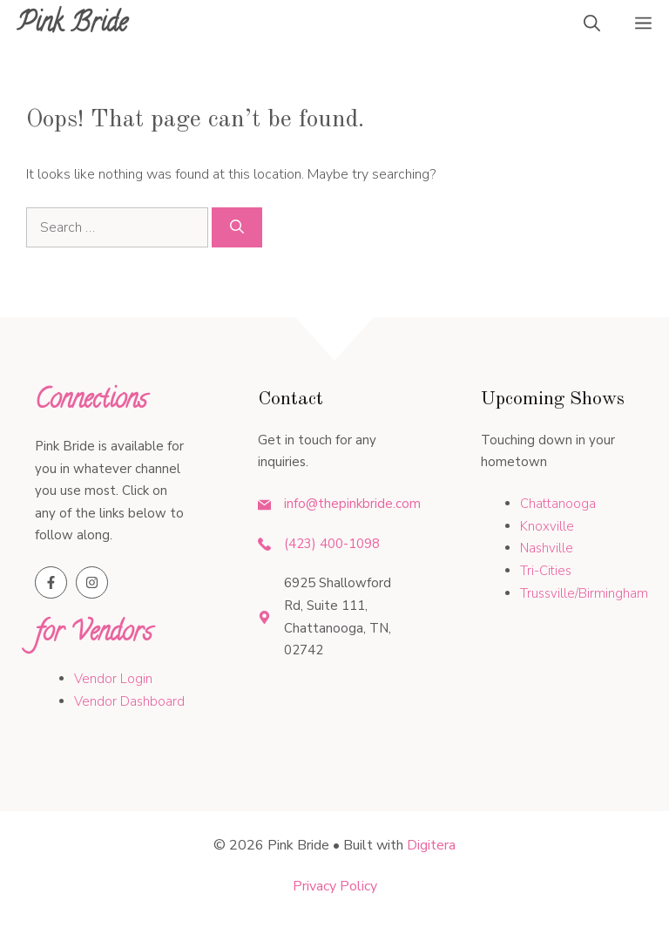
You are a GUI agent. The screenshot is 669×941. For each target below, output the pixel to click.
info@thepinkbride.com (352, 503)
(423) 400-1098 (332, 543)
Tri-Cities (545, 570)
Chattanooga (558, 503)
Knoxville (547, 526)
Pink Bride (72, 25)
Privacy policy (335, 886)
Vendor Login (113, 678)
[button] (592, 26)
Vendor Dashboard (129, 701)
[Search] (237, 227)
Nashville (546, 548)
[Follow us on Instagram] (92, 582)
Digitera (431, 845)
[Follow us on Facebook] (51, 582)
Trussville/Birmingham (584, 593)
